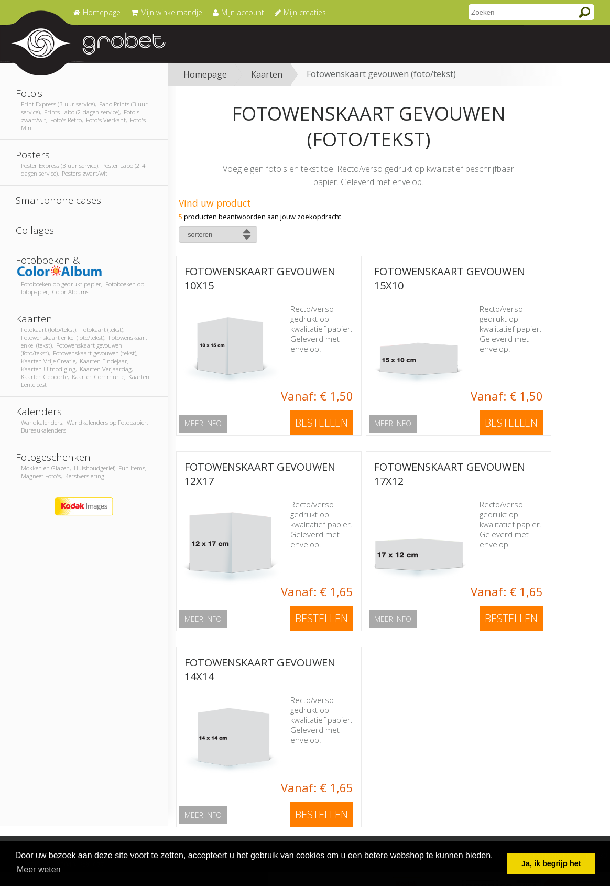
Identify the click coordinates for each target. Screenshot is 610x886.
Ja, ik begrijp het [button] (551, 863)
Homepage (205, 74)
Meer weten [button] (39, 869)
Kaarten (266, 74)
